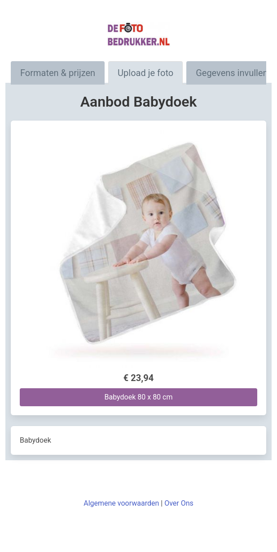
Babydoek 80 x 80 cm (139, 397)
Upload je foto (145, 72)
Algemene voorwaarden (121, 503)
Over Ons (178, 503)
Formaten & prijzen (57, 72)
